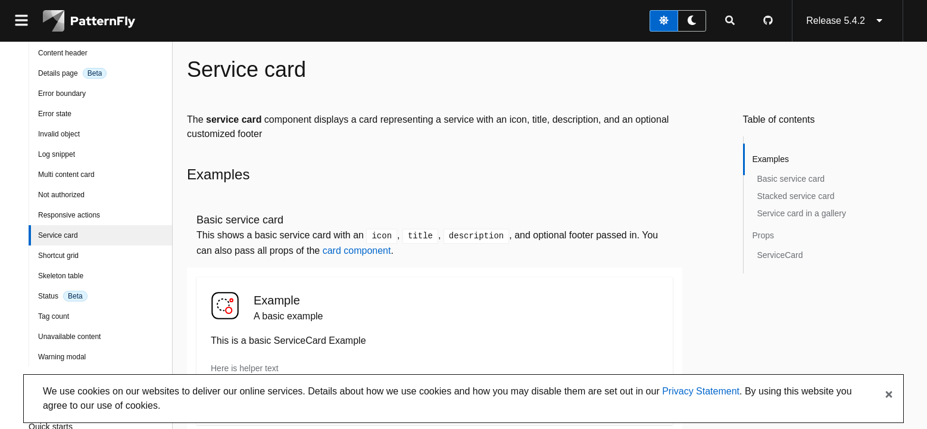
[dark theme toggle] (692, 21)
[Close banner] (889, 395)
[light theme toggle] (664, 21)
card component (357, 250)
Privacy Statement (700, 391)
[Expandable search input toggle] (730, 21)
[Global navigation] (21, 21)
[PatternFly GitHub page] (768, 21)
